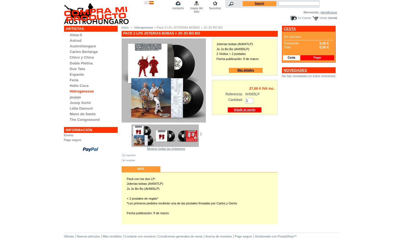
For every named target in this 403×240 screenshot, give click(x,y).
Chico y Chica (82, 57)
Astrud (75, 40)
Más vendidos (112, 236)
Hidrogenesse (82, 91)
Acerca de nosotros (218, 236)
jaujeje (75, 97)
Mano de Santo (82, 114)
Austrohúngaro (83, 46)
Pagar (317, 57)
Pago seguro (72, 140)
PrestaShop (285, 236)
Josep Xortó (80, 103)
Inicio (125, 27)
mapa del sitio (196, 8)
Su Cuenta (304, 17)
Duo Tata (77, 69)
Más (140, 168)
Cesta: (324, 17)
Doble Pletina (81, 63)
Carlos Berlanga (84, 52)
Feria (74, 80)
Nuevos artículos (88, 236)
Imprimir (131, 155)
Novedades (295, 70)
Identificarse (328, 12)
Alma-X (76, 35)
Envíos (69, 135)
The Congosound (85, 119)
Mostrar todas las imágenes (166, 148)
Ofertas (69, 236)
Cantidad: (235, 100)
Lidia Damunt (81, 108)
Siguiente (201, 134)
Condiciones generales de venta (180, 236)
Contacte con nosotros (140, 236)
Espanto (77, 74)
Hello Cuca (79, 86)
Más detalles (245, 70)
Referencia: (234, 94)
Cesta (290, 29)
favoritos (215, 8)
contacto (178, 8)
